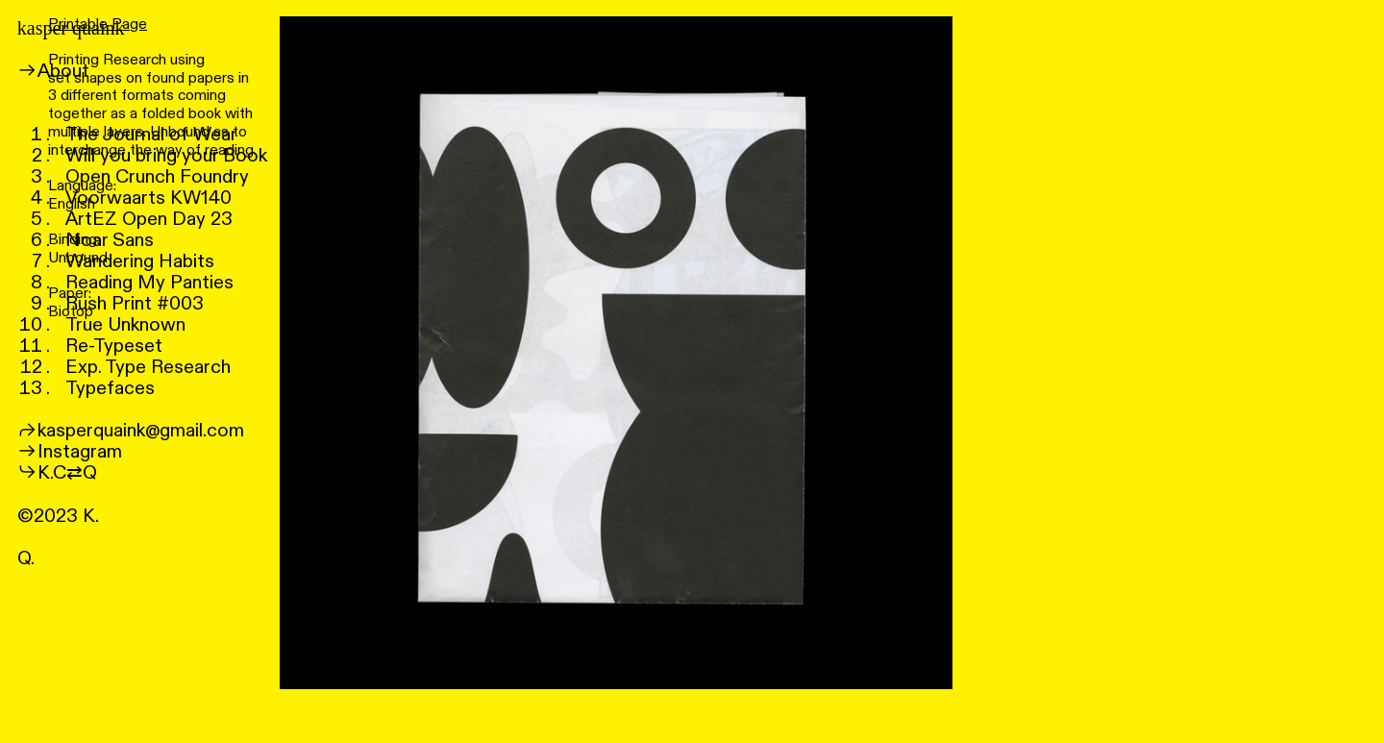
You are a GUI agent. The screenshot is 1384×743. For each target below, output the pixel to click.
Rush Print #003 (134, 303)
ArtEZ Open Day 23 (149, 219)
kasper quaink (71, 27)
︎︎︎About (53, 71)
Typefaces (110, 388)
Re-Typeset (113, 346)
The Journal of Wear (151, 134)
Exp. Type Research (148, 367)
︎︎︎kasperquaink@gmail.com (130, 430)
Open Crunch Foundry (157, 176)
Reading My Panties (149, 282)
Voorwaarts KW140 (148, 198)
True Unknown (125, 324)
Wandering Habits (139, 261)
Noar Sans (109, 240)
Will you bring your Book (166, 155)
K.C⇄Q (67, 472)
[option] (616, 352)
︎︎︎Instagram (69, 451)
